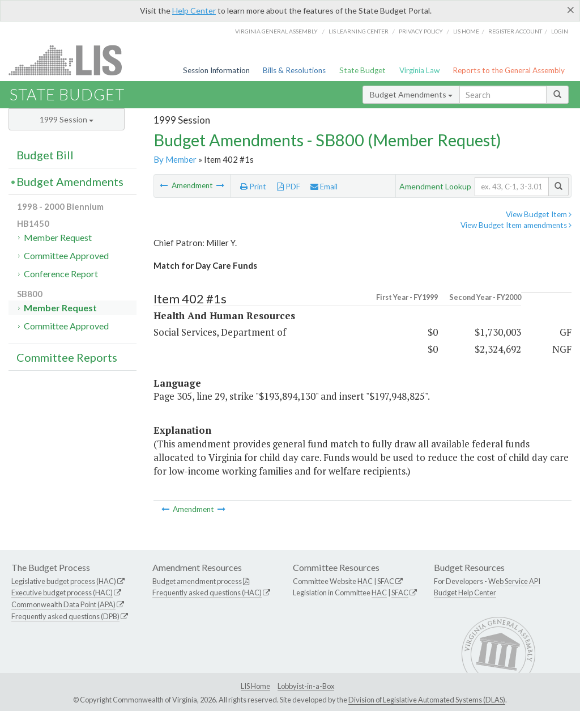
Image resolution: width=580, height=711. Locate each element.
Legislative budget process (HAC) (63, 581)
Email (324, 186)
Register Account (515, 31)
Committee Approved (66, 255)
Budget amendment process (197, 581)
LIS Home (255, 686)
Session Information (216, 70)
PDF (288, 186)
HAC (365, 581)
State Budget (362, 70)
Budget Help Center (465, 592)
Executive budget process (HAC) (62, 592)
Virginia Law (419, 70)
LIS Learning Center (359, 31)
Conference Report (61, 273)
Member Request (58, 237)
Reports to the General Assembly (509, 70)
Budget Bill (45, 155)
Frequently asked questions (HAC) (207, 592)
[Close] (570, 9)
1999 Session (66, 119)
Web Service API (514, 581)
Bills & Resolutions (294, 70)
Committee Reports (66, 357)
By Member (175, 159)
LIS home (466, 31)
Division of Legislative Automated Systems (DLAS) (426, 699)
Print (253, 186)
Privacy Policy (421, 31)
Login (559, 31)
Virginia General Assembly (276, 31)
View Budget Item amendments (516, 225)
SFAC (385, 581)
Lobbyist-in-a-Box (306, 686)
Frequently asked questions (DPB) (65, 616)
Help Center (194, 10)
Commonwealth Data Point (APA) (63, 604)
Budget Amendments (411, 94)
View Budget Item (539, 214)
